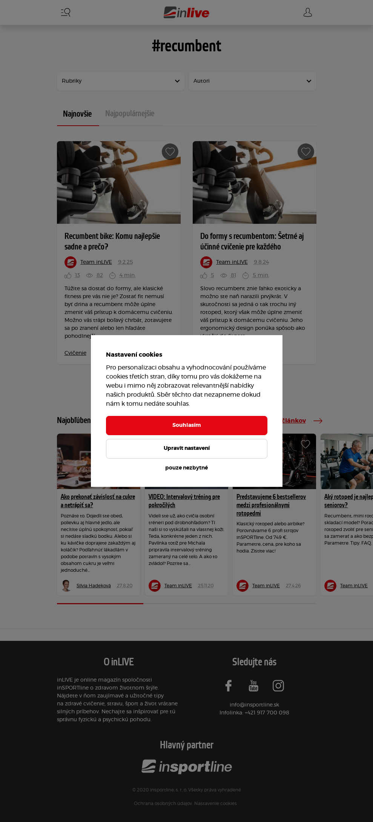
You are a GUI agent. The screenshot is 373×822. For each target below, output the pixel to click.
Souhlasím (186, 425)
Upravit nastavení (187, 448)
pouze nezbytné (186, 468)
